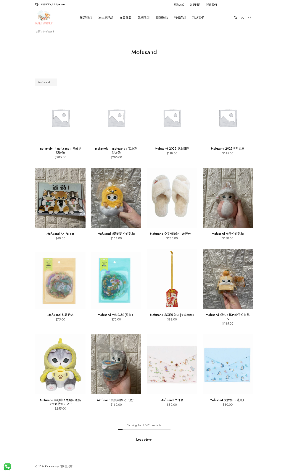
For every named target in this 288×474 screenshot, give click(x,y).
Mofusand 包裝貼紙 (60, 315)
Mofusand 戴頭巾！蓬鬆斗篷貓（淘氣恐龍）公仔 (60, 402)
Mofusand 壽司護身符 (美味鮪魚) (172, 315)
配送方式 (179, 4)
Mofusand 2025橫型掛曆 (227, 148)
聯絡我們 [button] (198, 18)
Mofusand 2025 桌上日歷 (172, 148)
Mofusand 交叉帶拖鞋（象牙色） (172, 234)
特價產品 (180, 18)
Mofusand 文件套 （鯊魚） (228, 400)
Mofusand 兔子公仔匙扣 (228, 234)
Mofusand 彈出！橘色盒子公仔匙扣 (228, 317)
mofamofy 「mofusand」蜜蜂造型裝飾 (60, 150)
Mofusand (46, 82)
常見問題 (195, 4)
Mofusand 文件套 (172, 400)
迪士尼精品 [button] (105, 18)
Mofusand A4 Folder (60, 234)
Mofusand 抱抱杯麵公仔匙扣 (116, 400)
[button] (230, 4)
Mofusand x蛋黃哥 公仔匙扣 (116, 234)
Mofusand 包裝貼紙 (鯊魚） (116, 315)
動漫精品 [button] (86, 18)
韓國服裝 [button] (144, 18)
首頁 (38, 31)
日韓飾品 (162, 18)
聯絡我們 (211, 4)
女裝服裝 (125, 18)
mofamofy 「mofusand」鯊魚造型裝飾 (116, 150)
